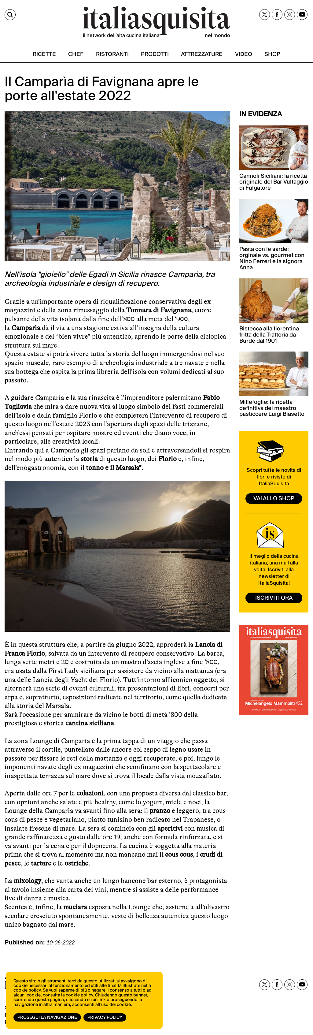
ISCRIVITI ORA (274, 598)
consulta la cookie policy (68, 995)
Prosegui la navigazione (47, 1017)
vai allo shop (273, 498)
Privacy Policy (104, 1017)
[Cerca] (10, 14)
